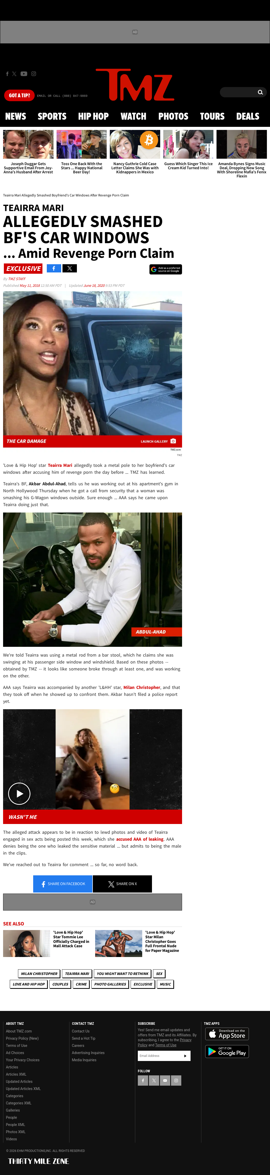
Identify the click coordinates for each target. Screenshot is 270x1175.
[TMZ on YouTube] (165, 1080)
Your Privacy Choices (23, 1060)
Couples (60, 984)
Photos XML (15, 1132)
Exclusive (142, 984)
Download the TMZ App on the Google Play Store (227, 1051)
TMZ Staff (16, 278)
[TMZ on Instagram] (33, 73)
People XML (15, 1125)
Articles (12, 1067)
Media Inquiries (84, 1060)
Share (62, 884)
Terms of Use (16, 1046)
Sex (159, 973)
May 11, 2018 (30, 285)
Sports (52, 117)
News (15, 117)
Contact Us (81, 1031)
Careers (78, 1046)
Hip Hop (93, 117)
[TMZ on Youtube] (24, 73)
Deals (247, 117)
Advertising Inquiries (88, 1053)
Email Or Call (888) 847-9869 (62, 96)
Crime (81, 984)
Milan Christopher (39, 973)
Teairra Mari (77, 973)
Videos (11, 1139)
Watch (133, 117)
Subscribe (185, 1056)
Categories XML (18, 1103)
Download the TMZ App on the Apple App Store (227, 1034)
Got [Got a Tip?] (19, 95)
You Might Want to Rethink (122, 973)
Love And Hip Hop (28, 984)
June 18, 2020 (94, 285)
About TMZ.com (19, 1031)
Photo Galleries (110, 984)
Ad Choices (15, 1053)
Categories (14, 1096)
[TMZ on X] (15, 74)
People (11, 1117)
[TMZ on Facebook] (7, 74)
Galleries (13, 1110)
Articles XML (16, 1074)
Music (165, 984)
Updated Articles (19, 1081)
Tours (212, 117)
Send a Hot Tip (83, 1038)
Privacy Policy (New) (22, 1038)
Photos (173, 117)
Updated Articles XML (23, 1089)
